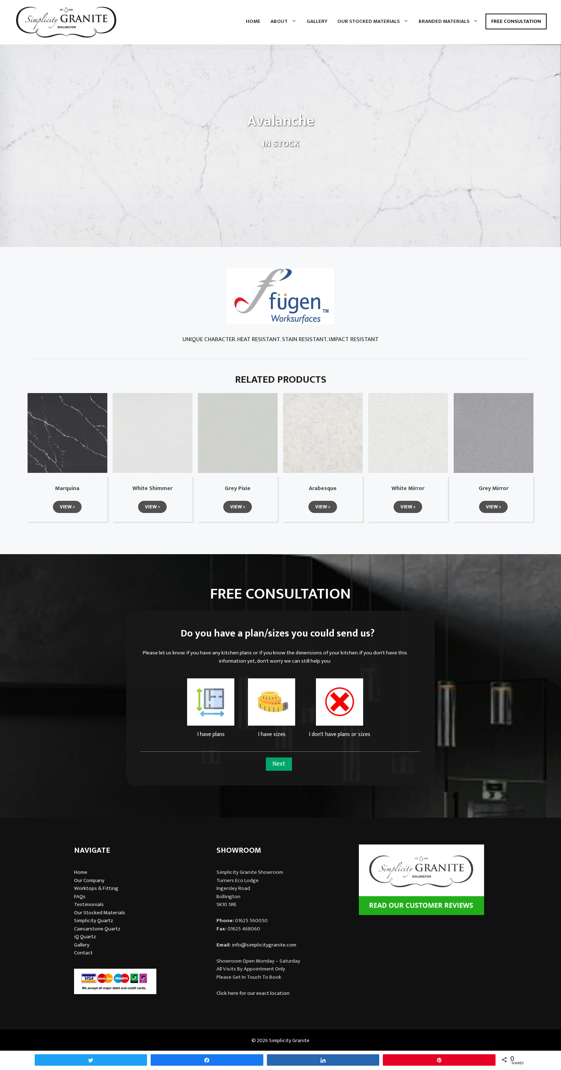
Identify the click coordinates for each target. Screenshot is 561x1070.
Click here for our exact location (252, 993)
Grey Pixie (237, 488)
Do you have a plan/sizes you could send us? (278, 633)
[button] (67, 507)
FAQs (80, 896)
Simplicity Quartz (93, 920)
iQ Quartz (85, 936)
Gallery (317, 21)
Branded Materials (451, 21)
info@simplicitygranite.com (264, 944)
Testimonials (89, 904)
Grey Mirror (493, 488)
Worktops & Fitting (96, 888)
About (286, 21)
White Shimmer (152, 488)
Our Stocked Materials (375, 21)
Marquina (67, 488)
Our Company (89, 880)
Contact (83, 952)
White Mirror (407, 488)
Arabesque (323, 488)
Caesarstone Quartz (97, 928)
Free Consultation (516, 21)
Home (253, 21)
